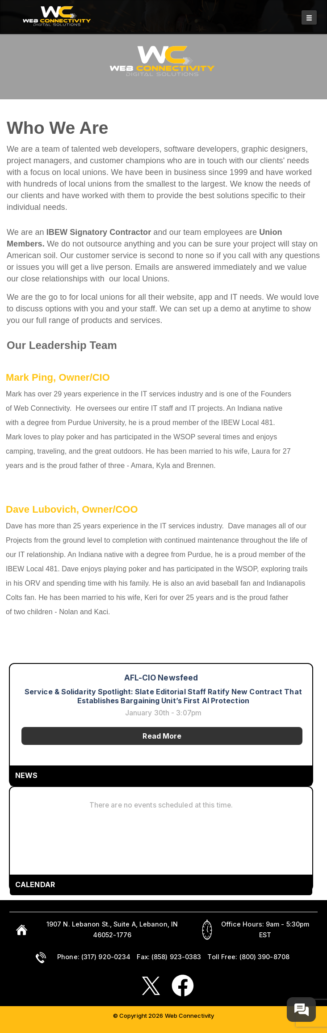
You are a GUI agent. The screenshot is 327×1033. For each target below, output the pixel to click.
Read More (162, 735)
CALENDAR (35, 884)
